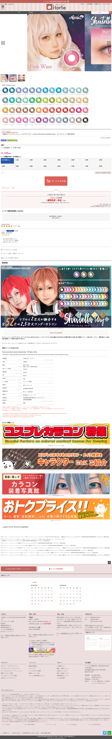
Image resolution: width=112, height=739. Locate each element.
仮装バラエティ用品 (7, 673)
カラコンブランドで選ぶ (22, 536)
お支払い (3, 614)
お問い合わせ (17, 733)
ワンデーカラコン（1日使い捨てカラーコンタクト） (50, 547)
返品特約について (67, 633)
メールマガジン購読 (35, 671)
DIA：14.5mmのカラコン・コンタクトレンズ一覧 (53, 539)
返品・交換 (60, 614)
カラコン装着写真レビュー (37, 675)
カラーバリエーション (9, 85)
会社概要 (87, 662)
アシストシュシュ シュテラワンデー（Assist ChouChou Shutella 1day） (44, 536)
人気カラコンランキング (8, 678)
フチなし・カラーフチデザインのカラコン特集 (51, 555)
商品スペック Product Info (10, 348)
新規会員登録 (33, 666)
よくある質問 (61, 678)
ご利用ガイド (97, 4)
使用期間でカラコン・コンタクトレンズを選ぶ (27, 547)
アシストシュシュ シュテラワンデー (56, 331)
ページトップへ (109, 562)
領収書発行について (63, 675)
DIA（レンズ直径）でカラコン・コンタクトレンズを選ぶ (29, 539)
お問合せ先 (88, 614)
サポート (59, 662)
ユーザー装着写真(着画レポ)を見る (12, 211)
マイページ (32, 662)
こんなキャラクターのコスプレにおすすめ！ (15, 527)
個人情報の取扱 (46, 733)
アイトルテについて (7, 690)
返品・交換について (63, 673)
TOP (2, 536)
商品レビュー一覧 (34, 673)
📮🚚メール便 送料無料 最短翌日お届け (56, 1)
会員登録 (90, 4)
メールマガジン (107, 4)
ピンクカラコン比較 (45, 552)
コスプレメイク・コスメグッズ (10, 668)
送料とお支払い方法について (15, 635)
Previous (3, 43)
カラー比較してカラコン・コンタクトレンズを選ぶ (28, 552)
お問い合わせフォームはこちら (94, 625)
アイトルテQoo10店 (72, 724)
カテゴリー (4, 662)
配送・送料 (32, 614)
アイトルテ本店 (5, 724)
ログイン (83, 4)
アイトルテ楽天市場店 (29, 724)
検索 (110, 12)
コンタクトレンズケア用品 (9, 675)
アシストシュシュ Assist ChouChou (36, 550)
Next (109, 43)
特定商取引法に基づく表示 (31, 733)
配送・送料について (63, 668)
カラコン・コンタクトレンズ (10, 536)
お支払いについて (62, 671)
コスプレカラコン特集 (22, 545)
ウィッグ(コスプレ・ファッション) (11, 671)
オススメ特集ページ (8, 422)
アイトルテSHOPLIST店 (94, 724)
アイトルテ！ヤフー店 (50, 724)
